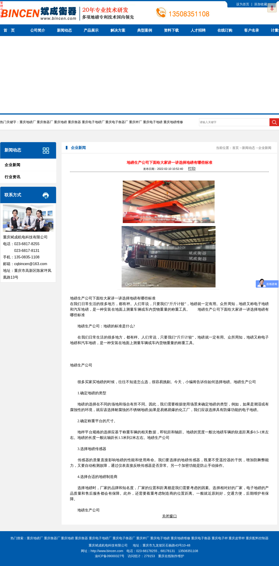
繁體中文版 (1, 9)
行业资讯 (12, 177)
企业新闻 (12, 165)
